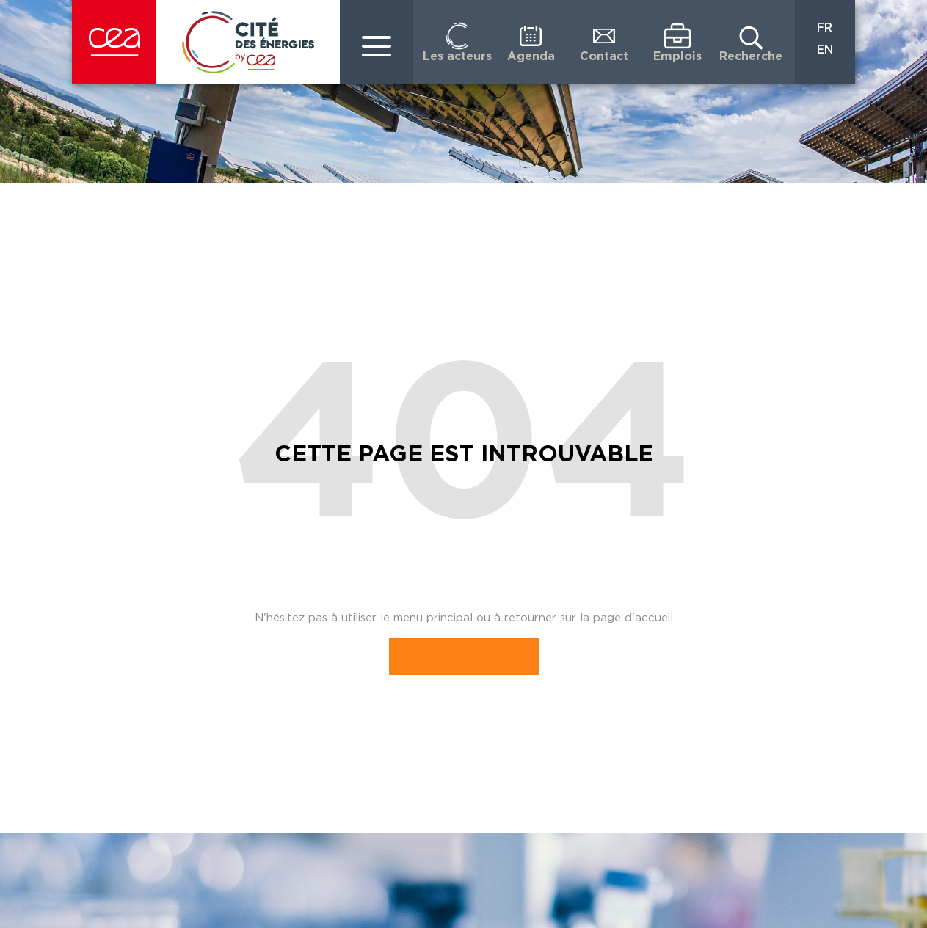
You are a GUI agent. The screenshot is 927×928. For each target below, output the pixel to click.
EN (825, 50)
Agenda (531, 56)
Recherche (750, 56)
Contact (604, 56)
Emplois (677, 56)
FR (824, 28)
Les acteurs (457, 56)
